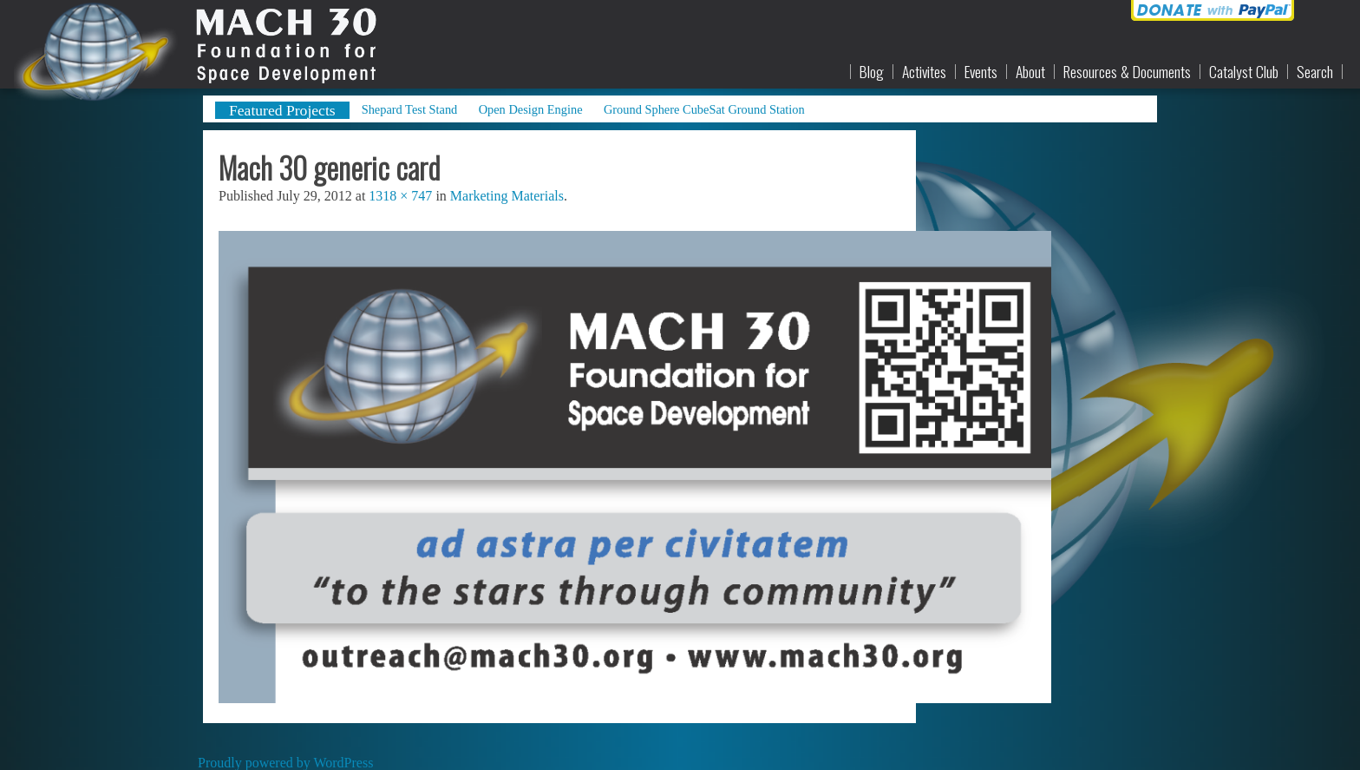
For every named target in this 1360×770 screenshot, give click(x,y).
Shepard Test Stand (410, 109)
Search (1315, 72)
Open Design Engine (531, 109)
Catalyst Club (1243, 72)
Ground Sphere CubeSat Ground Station (704, 109)
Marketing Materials (507, 195)
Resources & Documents (1127, 72)
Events (980, 72)
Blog (872, 72)
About (1030, 72)
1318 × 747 (400, 195)
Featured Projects (282, 110)
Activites (924, 72)
